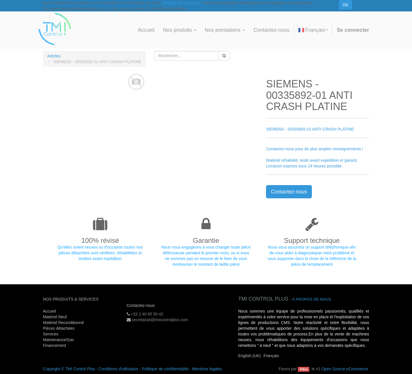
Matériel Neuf (55, 317)
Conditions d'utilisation (118, 369)
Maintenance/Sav (58, 339)
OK (345, 5)
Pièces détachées (59, 328)
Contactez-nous (289, 192)
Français (313, 30)
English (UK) (249, 355)
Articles (53, 56)
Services (51, 334)
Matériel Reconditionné (63, 322)
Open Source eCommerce (344, 369)
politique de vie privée (181, 3)
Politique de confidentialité (165, 369)
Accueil (49, 311)
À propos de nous (311, 299)
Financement (54, 345)
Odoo (304, 369)
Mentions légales (207, 369)
